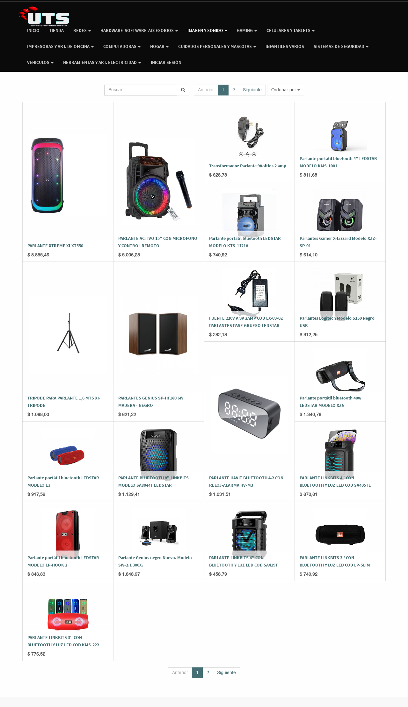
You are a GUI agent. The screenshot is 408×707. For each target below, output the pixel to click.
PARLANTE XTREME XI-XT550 (55, 245)
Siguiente (252, 90)
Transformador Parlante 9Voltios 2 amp (247, 166)
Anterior (206, 90)
